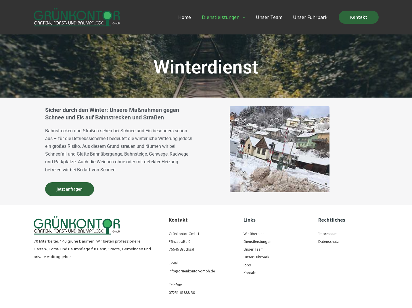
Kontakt (250, 272)
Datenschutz (328, 241)
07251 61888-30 (182, 292)
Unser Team (254, 249)
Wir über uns (254, 233)
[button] (359, 17)
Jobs (247, 265)
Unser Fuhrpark (256, 257)
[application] (246, 17)
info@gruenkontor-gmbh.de (192, 271)
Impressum (328, 233)
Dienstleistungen (257, 241)
